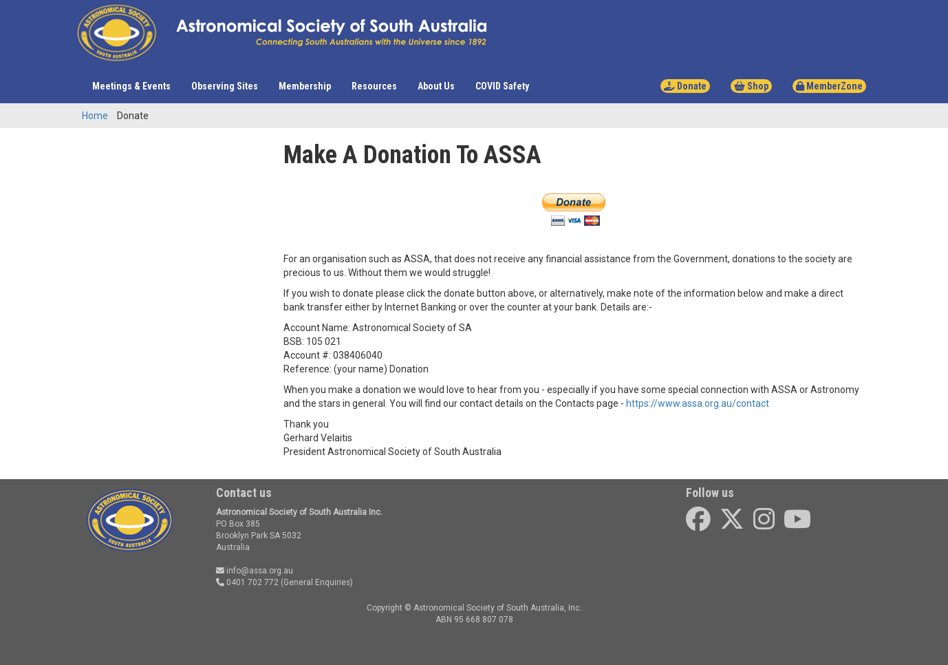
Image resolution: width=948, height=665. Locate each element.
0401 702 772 (247, 582)
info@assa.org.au (254, 571)
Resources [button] (374, 86)
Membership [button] (305, 86)
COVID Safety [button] (502, 86)
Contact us (244, 492)
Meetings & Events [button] (131, 86)
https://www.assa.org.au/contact (697, 403)
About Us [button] (436, 86)
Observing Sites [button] (224, 86)
